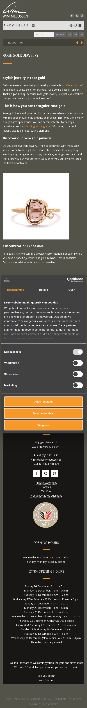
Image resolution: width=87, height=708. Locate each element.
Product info (60, 698)
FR (76, 34)
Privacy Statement (46, 482)
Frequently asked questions (46, 495)
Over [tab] (71, 289)
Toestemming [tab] (15, 289)
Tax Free (46, 491)
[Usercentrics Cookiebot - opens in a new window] (67, 279)
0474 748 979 (51, 464)
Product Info (14, 42)
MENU (75, 25)
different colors (73, 85)
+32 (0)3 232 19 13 (17, 25)
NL (70, 34)
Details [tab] (43, 289)
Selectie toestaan (44, 413)
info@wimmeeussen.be (47, 459)
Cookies (46, 487)
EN (82, 34)
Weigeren (43, 425)
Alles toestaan (43, 401)
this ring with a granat (38, 126)
